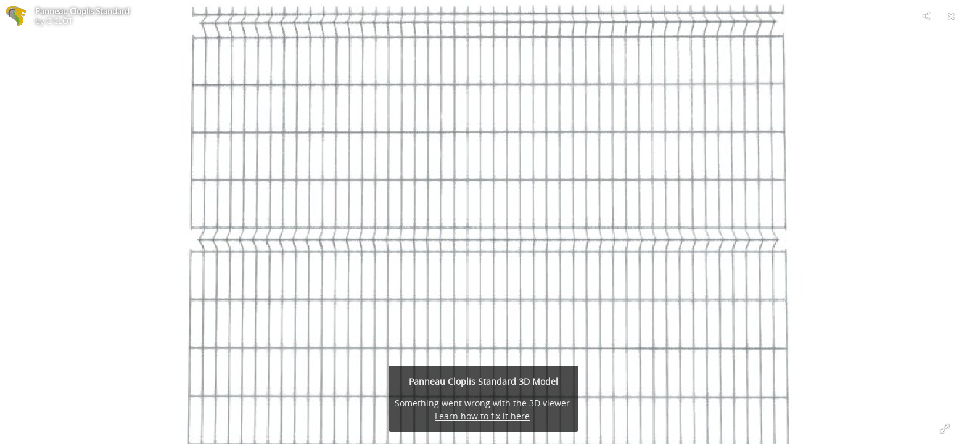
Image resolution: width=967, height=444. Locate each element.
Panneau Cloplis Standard (82, 11)
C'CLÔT (59, 21)
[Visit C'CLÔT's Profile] (16, 16)
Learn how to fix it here (482, 416)
